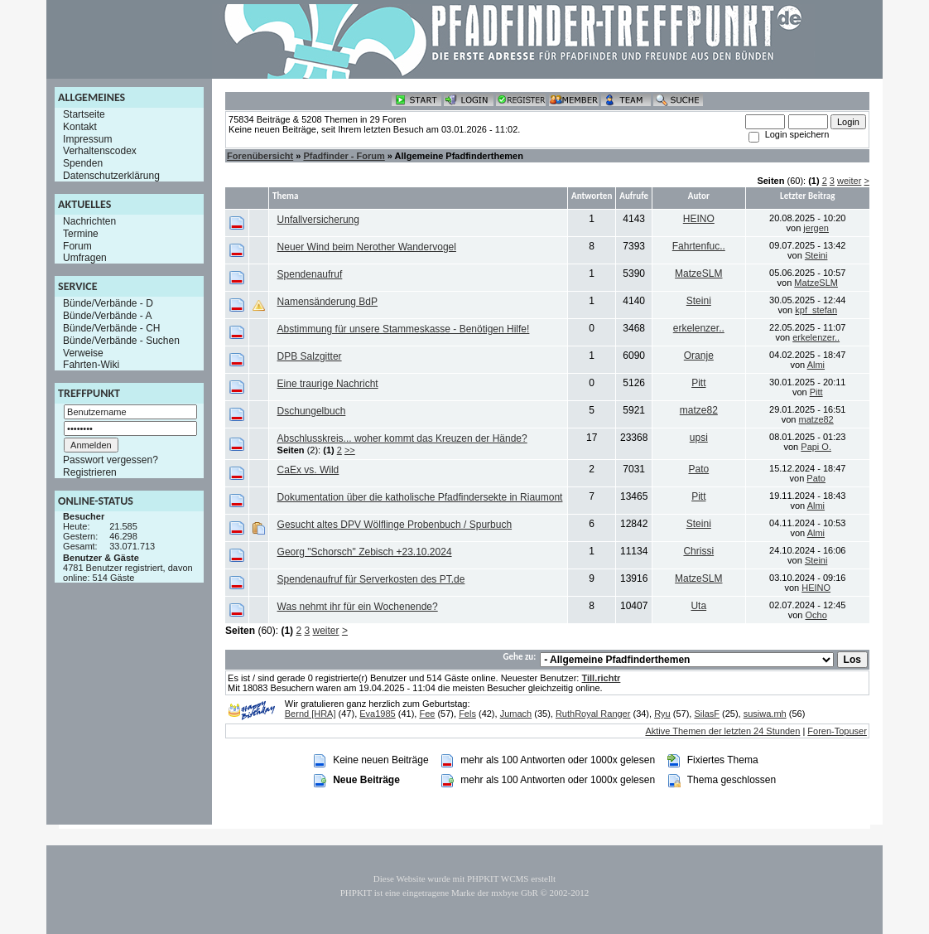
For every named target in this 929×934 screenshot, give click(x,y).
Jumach (516, 714)
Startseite (84, 114)
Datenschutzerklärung (111, 175)
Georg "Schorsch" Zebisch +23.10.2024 (364, 552)
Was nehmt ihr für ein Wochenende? (357, 606)
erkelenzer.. (698, 328)
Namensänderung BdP (327, 301)
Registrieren (90, 472)
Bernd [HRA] (310, 714)
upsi (699, 437)
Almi (816, 365)
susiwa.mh (765, 714)
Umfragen (85, 258)
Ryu (662, 714)
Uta (698, 606)
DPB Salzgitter (309, 356)
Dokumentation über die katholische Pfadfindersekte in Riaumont (420, 497)
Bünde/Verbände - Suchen (121, 340)
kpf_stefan (816, 310)
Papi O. (816, 447)
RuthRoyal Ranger (593, 714)
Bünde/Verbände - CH (111, 328)
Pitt (698, 383)
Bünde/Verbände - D (108, 303)
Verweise (83, 352)
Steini (816, 255)
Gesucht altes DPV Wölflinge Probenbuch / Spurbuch (395, 524)
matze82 (699, 410)
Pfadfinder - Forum (343, 156)
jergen (816, 228)
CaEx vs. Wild (308, 470)
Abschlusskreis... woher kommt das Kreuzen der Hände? (402, 438)
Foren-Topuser (837, 731)
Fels (467, 714)
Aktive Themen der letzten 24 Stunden (722, 731)
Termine (81, 234)
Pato (698, 469)
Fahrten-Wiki (91, 364)
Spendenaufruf (310, 274)
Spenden (83, 163)
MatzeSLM (698, 273)
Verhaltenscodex (100, 151)
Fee (427, 714)
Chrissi (698, 551)
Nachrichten (89, 221)
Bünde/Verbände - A (107, 316)
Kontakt (80, 127)
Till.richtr (600, 678)
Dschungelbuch (311, 411)
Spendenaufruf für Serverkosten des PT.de (371, 579)
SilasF (707, 714)
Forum (77, 245)
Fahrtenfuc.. (698, 246)
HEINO (699, 219)
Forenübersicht (260, 156)
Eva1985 (377, 714)
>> (349, 450)
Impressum (87, 138)
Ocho (816, 615)
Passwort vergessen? (110, 460)
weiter (849, 181)
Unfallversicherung (318, 219)
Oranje (699, 355)
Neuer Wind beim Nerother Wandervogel (366, 247)
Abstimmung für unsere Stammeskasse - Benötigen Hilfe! (403, 329)
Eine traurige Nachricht (327, 384)
